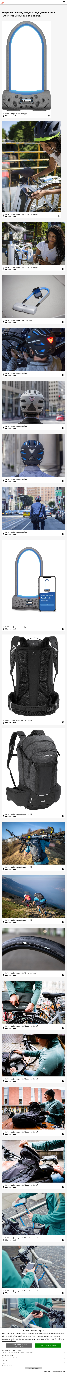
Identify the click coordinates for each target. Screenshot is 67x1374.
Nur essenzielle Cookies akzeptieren (19, 1345)
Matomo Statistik (33, 1365)
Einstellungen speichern (33, 1368)
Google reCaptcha (33, 1355)
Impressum (47, 1371)
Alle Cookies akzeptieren (48, 1345)
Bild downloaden (11, 116)
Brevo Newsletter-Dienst (33, 1358)
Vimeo (33, 1363)
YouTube (33, 1360)
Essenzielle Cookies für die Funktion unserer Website (33, 1352)
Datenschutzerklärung (9, 1341)
